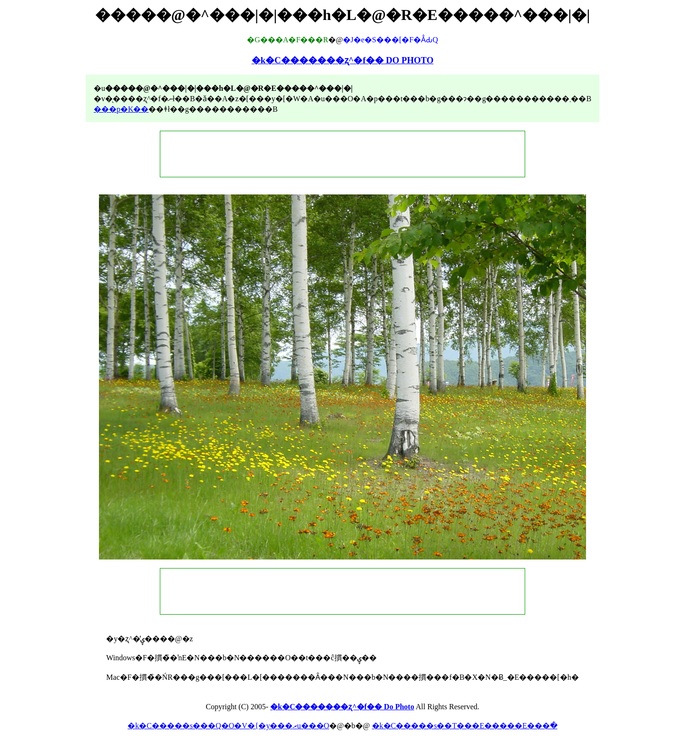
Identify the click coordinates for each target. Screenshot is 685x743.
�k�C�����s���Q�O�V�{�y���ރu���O (228, 726)
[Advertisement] (342, 154)
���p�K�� (121, 109)
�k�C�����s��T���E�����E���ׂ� (465, 726)
